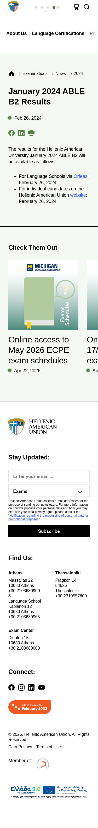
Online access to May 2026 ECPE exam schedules (38, 350)
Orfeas (81, 176)
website (78, 195)
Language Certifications (58, 33)
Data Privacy (20, 747)
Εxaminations (35, 73)
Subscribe (49, 530)
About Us (16, 33)
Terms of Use (48, 747)
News (60, 73)
